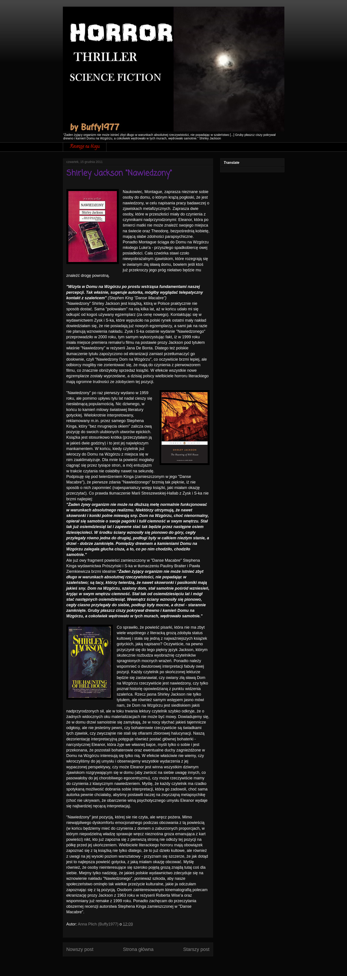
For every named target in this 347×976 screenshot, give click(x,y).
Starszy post (196, 949)
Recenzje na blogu (85, 146)
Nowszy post (79, 949)
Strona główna (138, 949)
